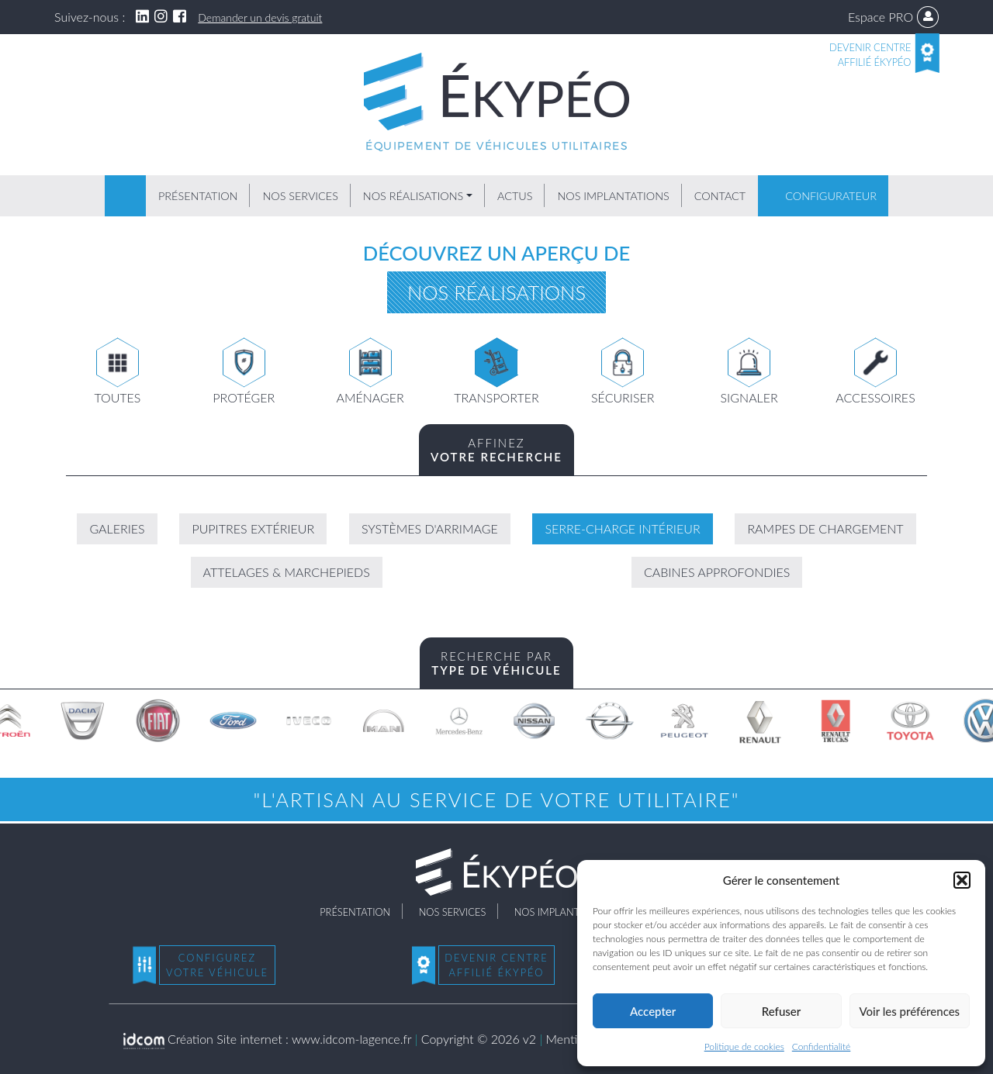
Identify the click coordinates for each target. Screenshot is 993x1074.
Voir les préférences (910, 1011)
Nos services (299, 195)
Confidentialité (821, 1046)
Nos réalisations (413, 195)
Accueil (125, 195)
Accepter (653, 1011)
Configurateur (831, 195)
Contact (720, 195)
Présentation (197, 195)
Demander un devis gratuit (260, 17)
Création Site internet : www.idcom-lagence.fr (267, 1038)
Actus (514, 195)
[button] (962, 880)
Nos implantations (613, 195)
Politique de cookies (744, 1046)
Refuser (781, 1011)
